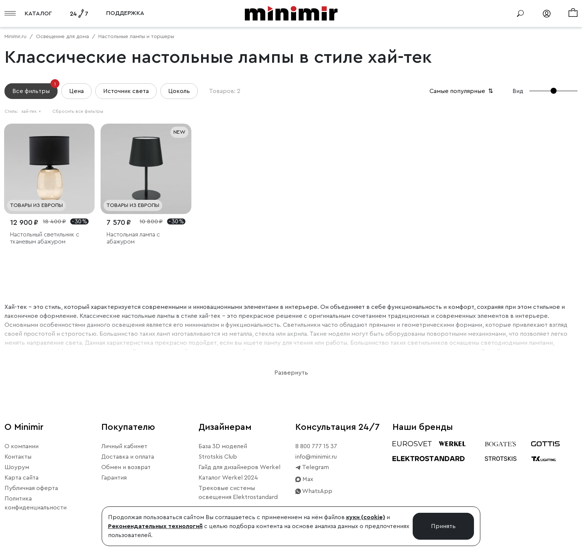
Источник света (126, 91)
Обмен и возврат (126, 467)
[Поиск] (520, 13)
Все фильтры (35, 88)
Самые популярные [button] (462, 91)
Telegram (312, 467)
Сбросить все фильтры (77, 111)
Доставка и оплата (127, 457)
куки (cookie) (365, 517)
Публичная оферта (31, 488)
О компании (21, 446)
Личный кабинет (124, 446)
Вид (517, 91)
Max (304, 479)
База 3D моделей (222, 446)
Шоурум (16, 467)
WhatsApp (313, 491)
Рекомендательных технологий (155, 526)
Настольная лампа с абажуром (133, 238)
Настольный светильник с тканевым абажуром (44, 238)
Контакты (17, 457)
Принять (443, 526)
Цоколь (179, 91)
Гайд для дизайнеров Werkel (239, 467)
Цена (76, 91)
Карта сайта (21, 478)
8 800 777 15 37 (316, 446)
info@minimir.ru (316, 457)
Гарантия (114, 478)
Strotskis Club (217, 457)
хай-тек (31, 111)
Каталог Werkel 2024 (228, 478)
